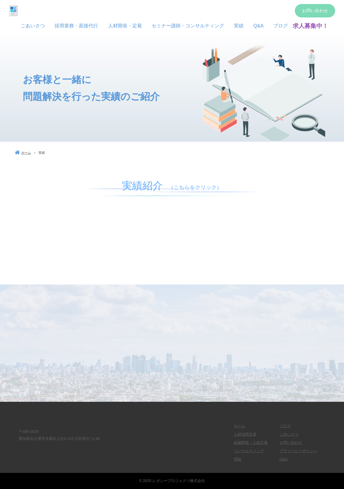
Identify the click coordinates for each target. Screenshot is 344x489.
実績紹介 (172, 185)
